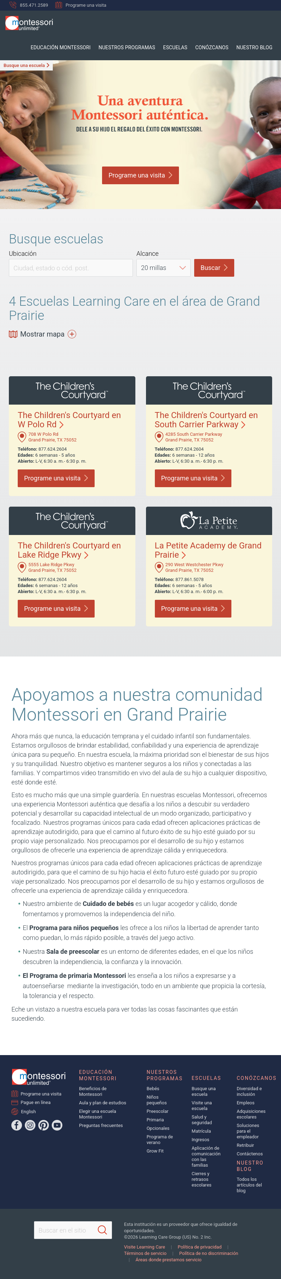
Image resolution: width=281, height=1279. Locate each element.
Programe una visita (80, 5)
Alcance (147, 253)
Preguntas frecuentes (101, 1125)
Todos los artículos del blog (249, 1185)
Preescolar (158, 1111)
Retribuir (245, 1145)
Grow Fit (155, 1151)
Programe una (140, 175)
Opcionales (158, 1128)
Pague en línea (36, 1102)
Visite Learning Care (144, 1247)
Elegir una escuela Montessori (97, 1114)
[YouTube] (57, 1125)
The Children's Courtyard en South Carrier (206, 419)
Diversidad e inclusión (249, 1091)
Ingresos (200, 1139)
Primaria (155, 1119)
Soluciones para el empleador (248, 1131)
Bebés (153, 1088)
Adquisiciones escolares (251, 1114)
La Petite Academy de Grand (208, 550)
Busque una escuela (24, 65)
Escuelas (182, 48)
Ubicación (22, 253)
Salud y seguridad (202, 1119)
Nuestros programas (136, 48)
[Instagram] (30, 1125)
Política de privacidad (200, 1247)
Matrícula (201, 1131)
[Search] (102, 1230)
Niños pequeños (157, 1099)
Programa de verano (160, 1139)
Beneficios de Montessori (93, 1091)
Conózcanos (215, 48)
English (28, 1111)
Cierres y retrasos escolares (202, 1179)
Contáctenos (250, 1153)
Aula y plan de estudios (102, 1102)
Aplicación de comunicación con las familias (206, 1156)
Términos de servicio (145, 1253)
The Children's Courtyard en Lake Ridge (69, 550)
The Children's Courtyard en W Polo (69, 419)
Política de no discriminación (208, 1253)
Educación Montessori (72, 48)
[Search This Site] (73, 1230)
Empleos (245, 1102)
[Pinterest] (43, 1125)
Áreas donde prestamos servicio (168, 1259)
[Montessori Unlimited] (26, 23)
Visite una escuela (202, 1105)
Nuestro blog (256, 48)
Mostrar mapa (42, 334)
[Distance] (163, 268)
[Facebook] (16, 1125)
